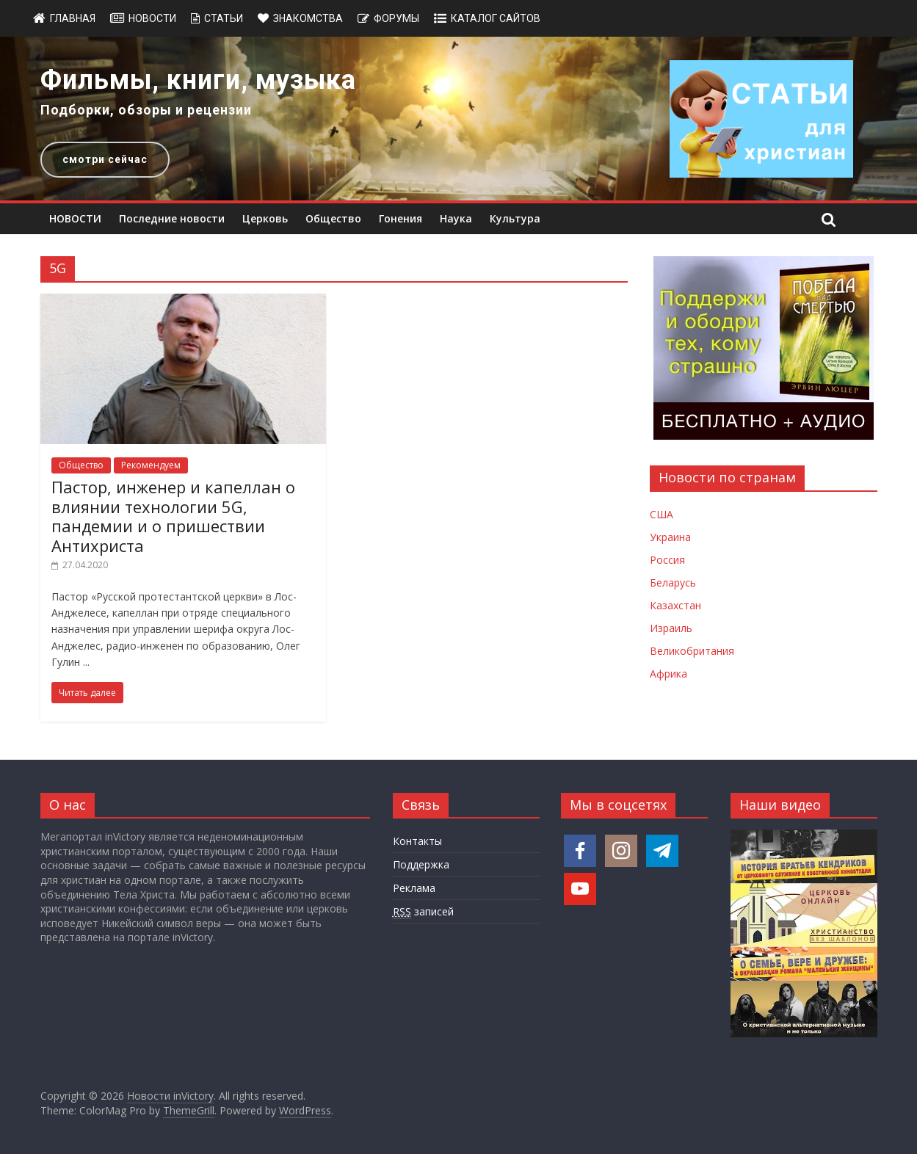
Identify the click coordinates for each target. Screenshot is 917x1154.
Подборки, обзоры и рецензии (146, 109)
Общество (333, 218)
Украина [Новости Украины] (670, 537)
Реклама (414, 888)
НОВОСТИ (75, 218)
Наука (456, 218)
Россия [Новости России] (667, 560)
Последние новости (172, 218)
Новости (152, 18)
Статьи (223, 18)
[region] (458, 118)
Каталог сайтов (495, 18)
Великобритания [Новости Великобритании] (692, 651)
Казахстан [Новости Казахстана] (675, 605)
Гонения (400, 218)
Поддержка (421, 864)
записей (423, 911)
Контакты (417, 841)
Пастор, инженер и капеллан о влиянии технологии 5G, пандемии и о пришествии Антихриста (173, 516)
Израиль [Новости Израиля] (671, 628)
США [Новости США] (661, 514)
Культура (515, 218)
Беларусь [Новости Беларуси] (673, 582)
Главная (72, 18)
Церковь (265, 218)
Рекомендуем (151, 465)
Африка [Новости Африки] (668, 674)
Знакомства (308, 18)
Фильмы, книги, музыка (198, 80)
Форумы (396, 18)
